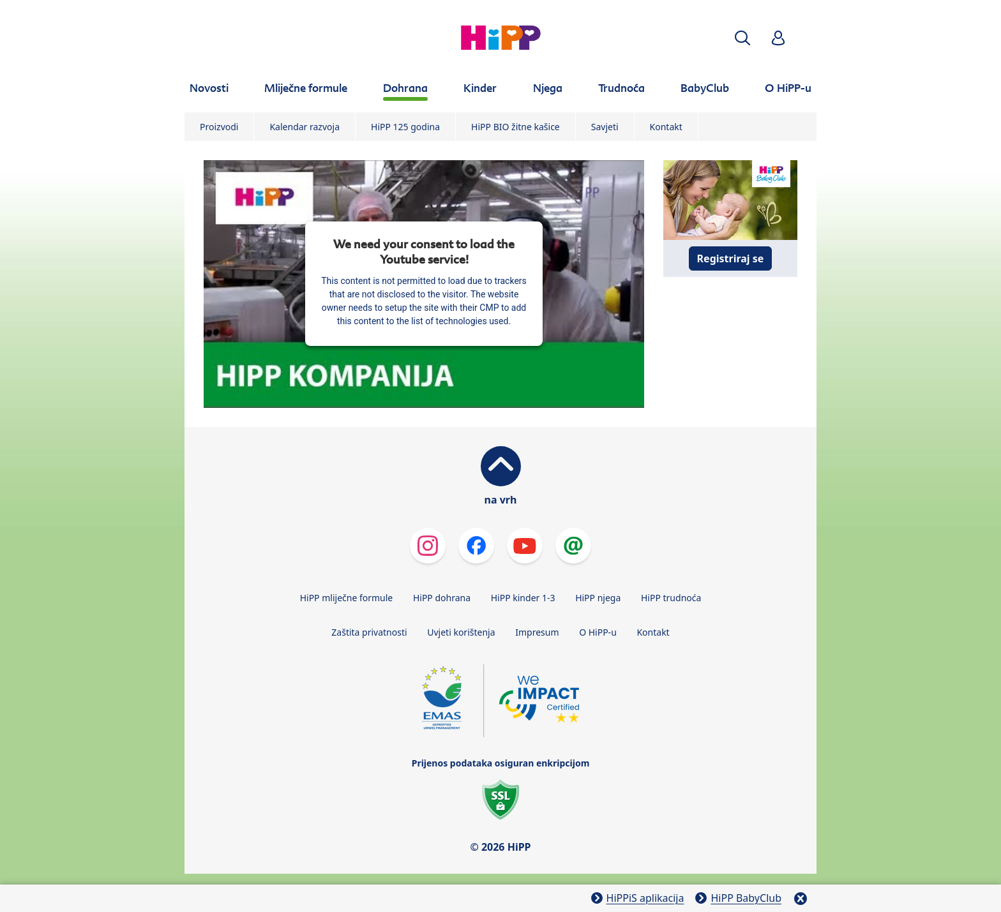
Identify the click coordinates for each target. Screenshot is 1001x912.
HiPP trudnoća (671, 598)
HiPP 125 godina (405, 127)
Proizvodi (219, 127)
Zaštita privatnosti (369, 632)
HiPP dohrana (441, 598)
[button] (742, 38)
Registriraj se (730, 258)
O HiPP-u (598, 632)
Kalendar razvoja (304, 127)
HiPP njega (598, 598)
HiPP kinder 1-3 (523, 598)
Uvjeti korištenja (461, 632)
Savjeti (605, 127)
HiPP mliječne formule (346, 598)
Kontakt (666, 127)
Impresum (537, 632)
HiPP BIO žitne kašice (515, 127)
